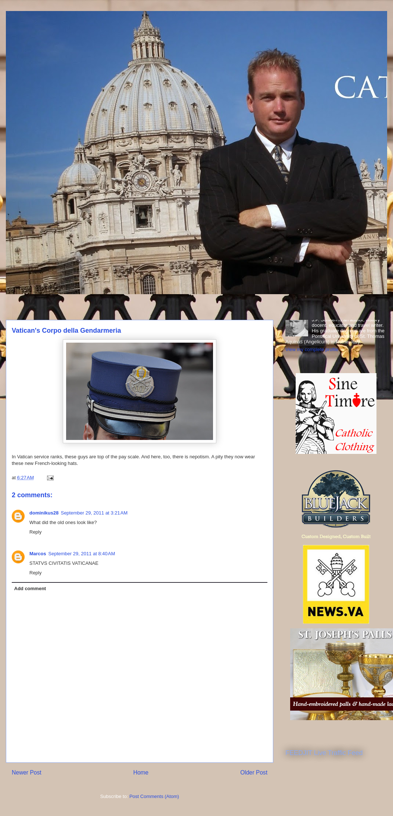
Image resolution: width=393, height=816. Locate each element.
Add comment (30, 588)
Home (141, 772)
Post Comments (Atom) (154, 796)
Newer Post (27, 772)
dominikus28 (43, 513)
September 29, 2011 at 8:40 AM (81, 553)
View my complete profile (311, 349)
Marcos (37, 553)
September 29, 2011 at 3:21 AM (94, 513)
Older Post (253, 772)
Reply (35, 532)
